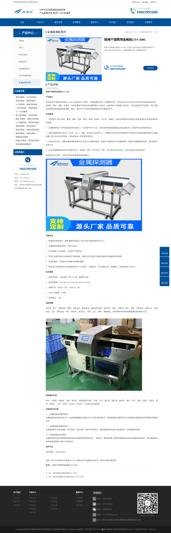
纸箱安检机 (20, 131)
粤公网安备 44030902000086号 (114, 529)
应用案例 (76, 22)
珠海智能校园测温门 (24, 145)
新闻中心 (94, 22)
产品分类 (32, 498)
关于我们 (112, 22)
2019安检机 (20, 105)
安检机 (21, 41)
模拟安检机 (20, 127)
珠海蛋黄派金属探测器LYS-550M (65, 473)
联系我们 (153, 2)
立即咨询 (150, 68)
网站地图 (145, 2)
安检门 (21, 48)
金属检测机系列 (25, 83)
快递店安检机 (21, 141)
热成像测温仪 (24, 69)
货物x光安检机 (33, 120)
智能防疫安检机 (22, 138)
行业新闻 (79, 502)
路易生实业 (136, 2)
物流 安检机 (20, 120)
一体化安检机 (21, 109)
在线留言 (148, 22)
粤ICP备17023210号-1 (93, 529)
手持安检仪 (23, 55)
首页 (22, 22)
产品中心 (40, 22)
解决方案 (58, 22)
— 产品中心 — (27, 32)
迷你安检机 (20, 98)
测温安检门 (23, 62)
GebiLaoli (152, 529)
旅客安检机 (31, 134)
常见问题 (79, 505)
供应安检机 (20, 102)
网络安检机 (31, 102)
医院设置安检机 (33, 131)
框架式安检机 (32, 105)
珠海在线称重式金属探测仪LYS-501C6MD (68, 477)
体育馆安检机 (33, 123)
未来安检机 (32, 116)
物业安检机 (20, 134)
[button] (73, 78)
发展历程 (16, 505)
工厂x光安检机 (21, 113)
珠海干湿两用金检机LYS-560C (65, 465)
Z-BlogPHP (138, 529)
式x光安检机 (32, 98)
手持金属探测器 (25, 76)
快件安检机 (31, 127)
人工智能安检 (21, 123)
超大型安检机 (21, 116)
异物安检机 (32, 109)
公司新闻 (79, 498)
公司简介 (16, 498)
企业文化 (16, 502)
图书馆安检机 (33, 141)
